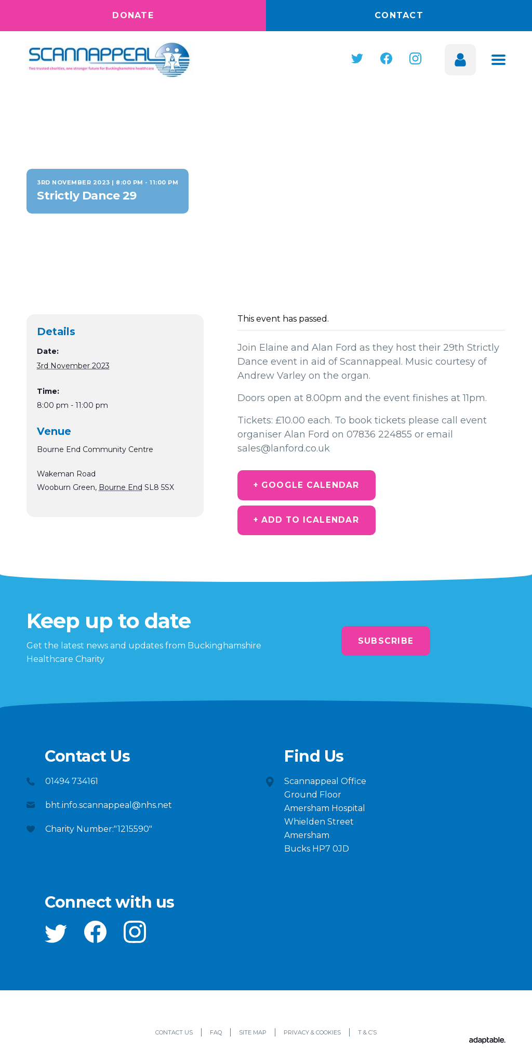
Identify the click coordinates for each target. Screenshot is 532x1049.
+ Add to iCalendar (311, 522)
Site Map (253, 1035)
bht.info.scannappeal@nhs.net (108, 808)
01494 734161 (71, 784)
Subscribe (386, 643)
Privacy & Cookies (312, 1035)
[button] (357, 58)
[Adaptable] (487, 1043)
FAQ (216, 1035)
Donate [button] (133, 15)
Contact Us (174, 1035)
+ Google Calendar (310, 485)
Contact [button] (399, 15)
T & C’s (367, 1035)
